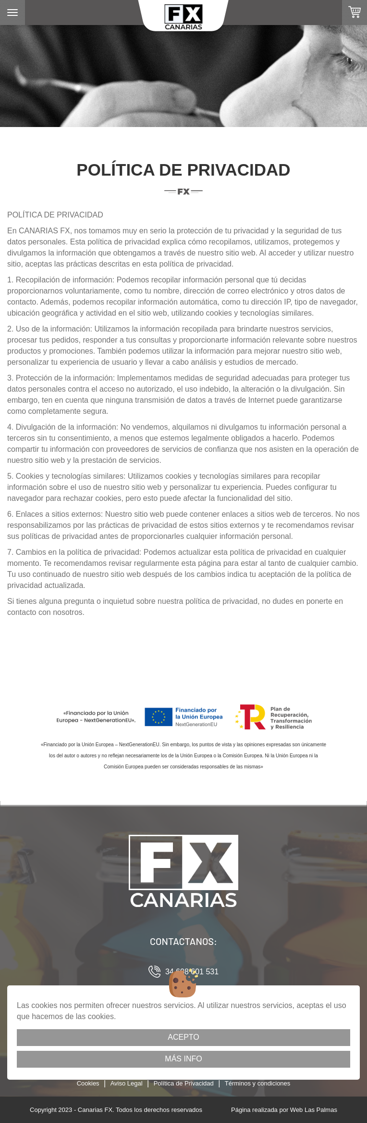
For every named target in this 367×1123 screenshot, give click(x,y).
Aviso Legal (126, 1083)
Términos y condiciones (258, 1083)
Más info (183, 1059)
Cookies (88, 1083)
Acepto (183, 1037)
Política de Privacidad (184, 1083)
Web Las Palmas (313, 1109)
